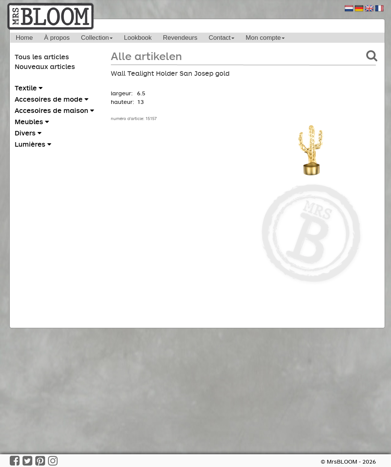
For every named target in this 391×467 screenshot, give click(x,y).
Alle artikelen (146, 55)
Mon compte (265, 37)
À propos (56, 37)
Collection (97, 37)
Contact (221, 37)
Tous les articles (42, 57)
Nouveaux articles (45, 66)
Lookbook (138, 37)
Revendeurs (180, 37)
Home (24, 37)
